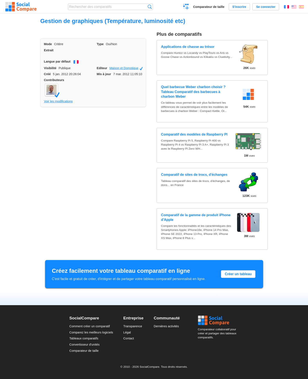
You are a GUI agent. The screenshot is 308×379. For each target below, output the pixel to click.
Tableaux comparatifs (83, 338)
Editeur (102, 68)
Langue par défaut (57, 61)
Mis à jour (104, 74)
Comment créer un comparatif (89, 326)
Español (301, 7)
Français (286, 7)
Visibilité (50, 68)
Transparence (132, 326)
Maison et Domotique (126, 68)
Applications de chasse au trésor (188, 47)
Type (100, 44)
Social (218, 320)
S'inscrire (239, 7)
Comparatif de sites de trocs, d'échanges (194, 174)
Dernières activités (166, 326)
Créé (47, 74)
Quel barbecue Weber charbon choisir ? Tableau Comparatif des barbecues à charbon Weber (193, 91)
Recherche (150, 7)
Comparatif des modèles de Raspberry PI (194, 134)
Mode (48, 44)
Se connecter (265, 7)
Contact (128, 338)
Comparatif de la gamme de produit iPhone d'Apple (196, 217)
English (294, 7)
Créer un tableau (238, 274)
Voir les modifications (58, 101)
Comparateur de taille (208, 7)
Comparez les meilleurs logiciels (91, 332)
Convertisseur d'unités (84, 344)
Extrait (48, 50)
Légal (127, 332)
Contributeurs (54, 80)
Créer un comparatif (186, 7)
